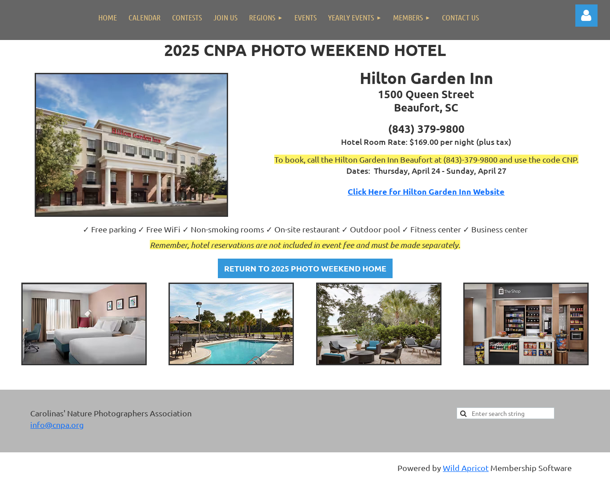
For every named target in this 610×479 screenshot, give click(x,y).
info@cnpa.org (57, 424)
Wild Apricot (466, 467)
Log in (586, 15)
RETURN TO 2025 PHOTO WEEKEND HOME (305, 268)
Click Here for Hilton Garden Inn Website (426, 191)
